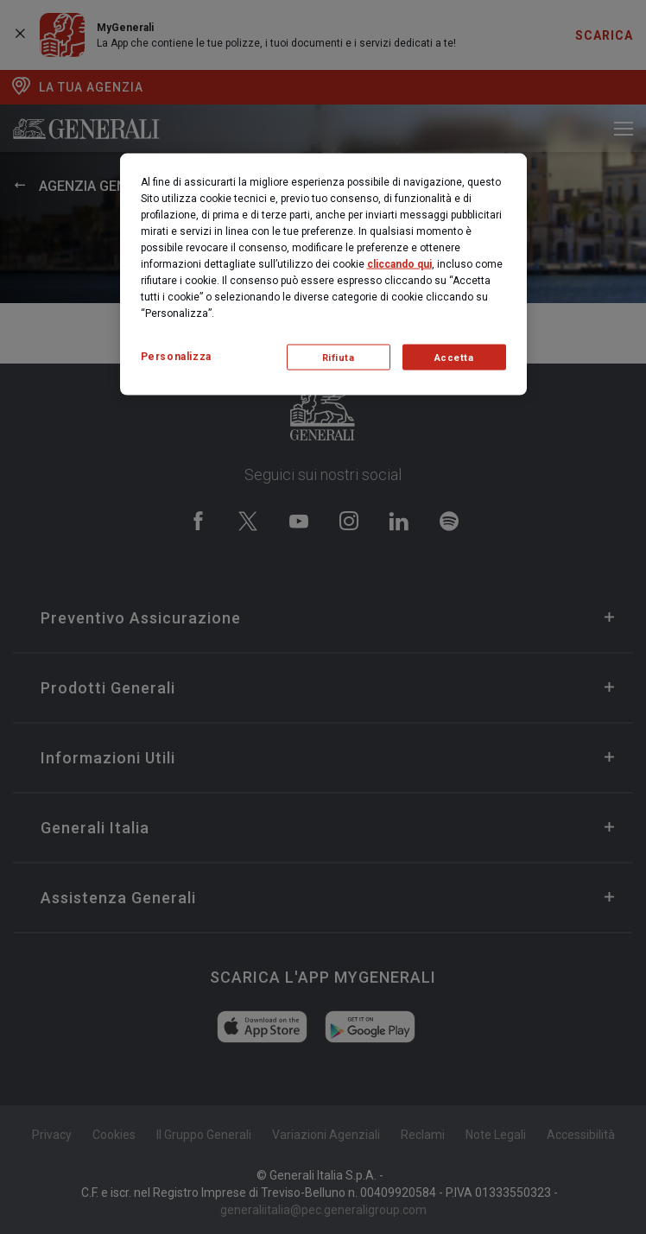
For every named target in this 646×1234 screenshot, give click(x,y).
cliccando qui (399, 264)
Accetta (454, 357)
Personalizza (176, 357)
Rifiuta (338, 357)
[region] (323, 275)
